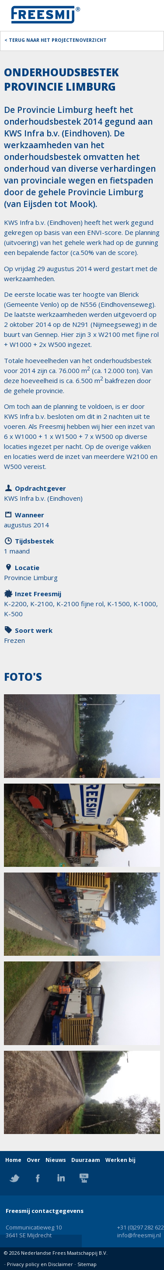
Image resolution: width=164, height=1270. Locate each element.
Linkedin (61, 1178)
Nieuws (55, 1160)
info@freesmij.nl (139, 1235)
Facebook (37, 1178)
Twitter (14, 1178)
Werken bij (120, 1160)
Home (13, 1160)
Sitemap (87, 1264)
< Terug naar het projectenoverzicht (55, 40)
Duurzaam (85, 1160)
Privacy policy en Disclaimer (40, 1264)
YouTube (84, 1178)
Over (33, 1160)
